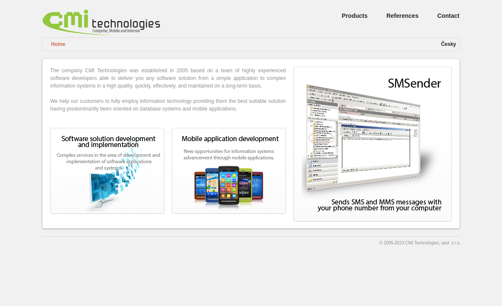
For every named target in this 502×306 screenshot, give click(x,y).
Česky (448, 44)
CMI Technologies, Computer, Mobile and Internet (101, 22)
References (402, 15)
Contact (448, 15)
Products (355, 15)
